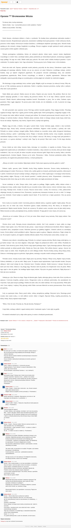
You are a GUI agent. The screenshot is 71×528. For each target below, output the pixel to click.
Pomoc (35, 526)
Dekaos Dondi (7, 330)
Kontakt (44, 526)
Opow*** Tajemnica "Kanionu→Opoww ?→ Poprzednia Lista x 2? (24, 8)
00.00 (5, 349)
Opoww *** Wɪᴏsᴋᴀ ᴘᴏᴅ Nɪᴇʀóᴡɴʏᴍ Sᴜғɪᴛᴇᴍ (58, 320)
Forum (32, 526)
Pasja (5, 373)
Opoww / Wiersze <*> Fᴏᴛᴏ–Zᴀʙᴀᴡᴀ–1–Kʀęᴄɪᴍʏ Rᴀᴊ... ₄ (21, 320)
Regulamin (40, 526)
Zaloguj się (3, 521)
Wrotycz (6, 407)
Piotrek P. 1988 (7, 394)
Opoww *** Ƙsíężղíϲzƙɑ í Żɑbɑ (41, 320)
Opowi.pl (4, 2)
